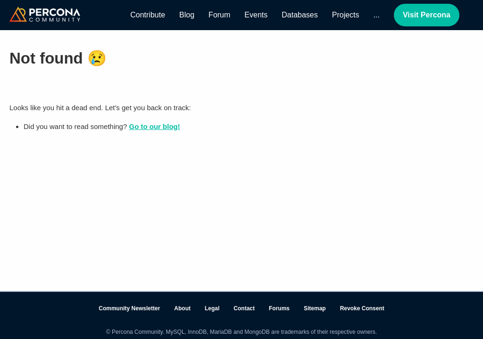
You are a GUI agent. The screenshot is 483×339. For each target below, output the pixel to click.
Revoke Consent (362, 308)
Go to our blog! (154, 126)
